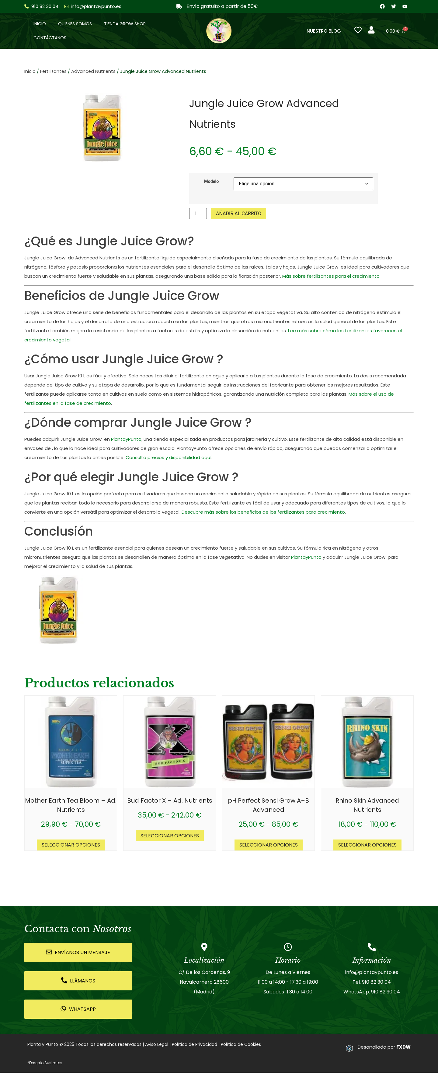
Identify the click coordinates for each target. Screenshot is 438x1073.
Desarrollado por (384, 1047)
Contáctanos (49, 38)
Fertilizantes (53, 72)
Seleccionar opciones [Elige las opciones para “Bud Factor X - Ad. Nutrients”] (170, 836)
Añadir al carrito (238, 214)
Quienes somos (75, 24)
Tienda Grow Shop (125, 24)
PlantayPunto (126, 440)
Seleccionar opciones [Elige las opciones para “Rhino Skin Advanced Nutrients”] (367, 845)
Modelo (211, 182)
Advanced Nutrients (93, 72)
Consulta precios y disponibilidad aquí (168, 458)
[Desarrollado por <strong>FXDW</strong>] (349, 1049)
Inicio (39, 24)
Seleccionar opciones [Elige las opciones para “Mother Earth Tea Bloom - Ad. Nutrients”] (71, 845)
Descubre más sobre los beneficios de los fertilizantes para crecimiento (263, 512)
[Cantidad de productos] (198, 214)
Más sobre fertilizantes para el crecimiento (331, 276)
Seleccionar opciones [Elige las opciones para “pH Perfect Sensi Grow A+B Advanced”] (268, 845)
